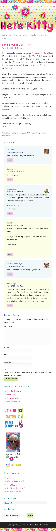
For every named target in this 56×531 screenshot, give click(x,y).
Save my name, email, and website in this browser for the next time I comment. (27, 373)
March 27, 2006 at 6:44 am (15, 286)
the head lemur (12, 264)
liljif (8, 223)
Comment (9, 326)
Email (7, 355)
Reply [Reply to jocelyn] (9, 306)
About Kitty (11, 394)
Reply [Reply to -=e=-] (9, 160)
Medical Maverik (15, 65)
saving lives (15, 133)
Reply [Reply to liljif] (9, 254)
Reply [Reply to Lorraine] (9, 213)
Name (7, 347)
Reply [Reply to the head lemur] (9, 274)
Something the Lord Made (42, 53)
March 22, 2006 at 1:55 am (15, 225)
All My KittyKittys (13, 398)
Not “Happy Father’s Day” (16, 488)
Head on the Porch (13, 401)
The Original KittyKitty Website (37, 525)
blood (33, 133)
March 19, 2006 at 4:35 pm (15, 152)
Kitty (23, 525)
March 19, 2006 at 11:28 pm (15, 172)
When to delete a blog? (15, 481)
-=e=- (9, 150)
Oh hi (9, 478)
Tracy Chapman (12, 485)
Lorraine (10, 189)
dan (8, 169)
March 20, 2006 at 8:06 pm (15, 191)
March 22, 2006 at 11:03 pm (15, 266)
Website (7, 362)
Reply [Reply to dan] (9, 180)
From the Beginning (14, 391)
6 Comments (19, 48)
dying (38, 133)
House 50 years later (14, 492)
